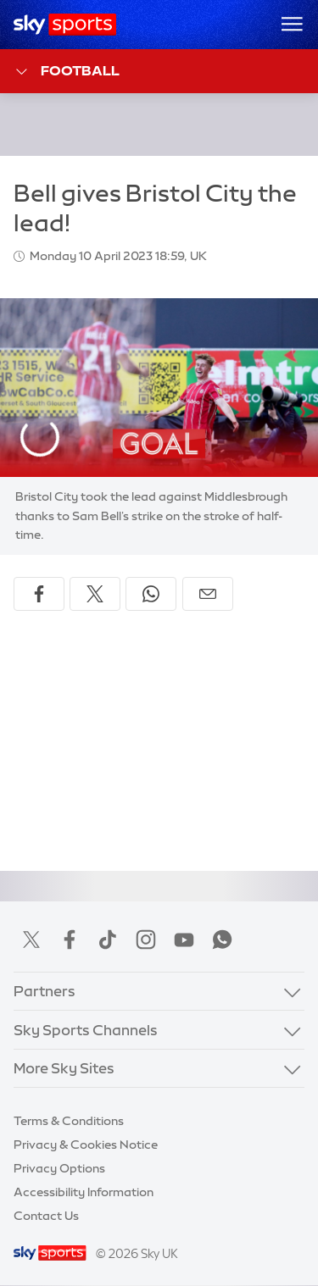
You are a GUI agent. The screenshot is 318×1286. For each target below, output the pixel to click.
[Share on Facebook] (39, 594)
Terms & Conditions (69, 1121)
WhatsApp (222, 939)
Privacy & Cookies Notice (86, 1144)
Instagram (146, 939)
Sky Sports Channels (86, 1030)
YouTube (184, 939)
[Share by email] (207, 594)
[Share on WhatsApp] (151, 594)
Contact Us (46, 1216)
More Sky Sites (64, 1068)
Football (67, 72)
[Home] (65, 25)
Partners (44, 991)
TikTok (108, 939)
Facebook (69, 939)
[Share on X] (95, 594)
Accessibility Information (83, 1192)
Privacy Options (59, 1168)
